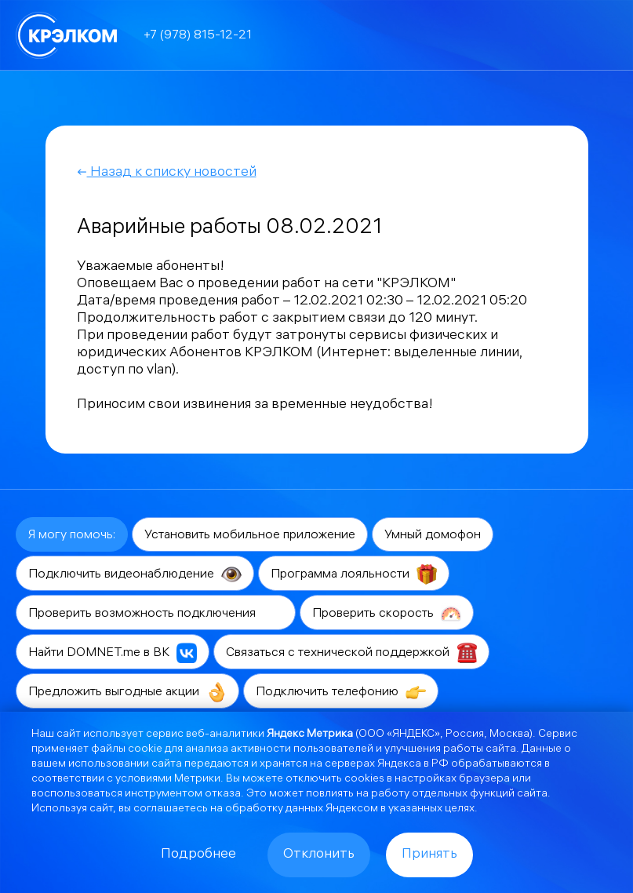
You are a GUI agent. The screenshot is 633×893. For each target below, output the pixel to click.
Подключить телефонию (341, 692)
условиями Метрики (167, 779)
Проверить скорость (386, 613)
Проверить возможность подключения (155, 613)
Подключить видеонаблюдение (135, 574)
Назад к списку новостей (166, 173)
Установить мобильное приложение (249, 535)
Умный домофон (432, 535)
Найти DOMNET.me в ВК (112, 653)
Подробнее (198, 854)
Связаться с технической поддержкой (351, 653)
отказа (223, 794)
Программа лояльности (354, 574)
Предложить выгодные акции (127, 692)
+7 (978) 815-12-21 (198, 35)
